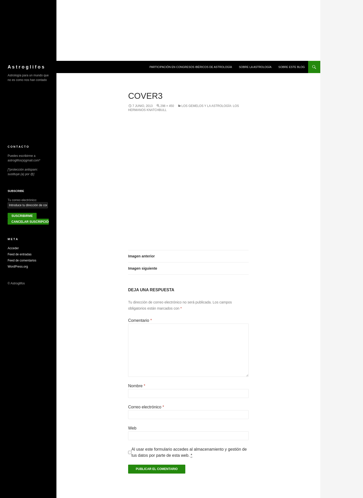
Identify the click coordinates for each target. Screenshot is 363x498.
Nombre (136, 386)
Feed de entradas (20, 254)
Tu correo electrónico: (22, 200)
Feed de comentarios (22, 260)
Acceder (13, 248)
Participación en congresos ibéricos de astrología (190, 66)
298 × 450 (167, 106)
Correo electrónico (146, 407)
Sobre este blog (291, 66)
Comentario (140, 320)
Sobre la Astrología (255, 66)
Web (132, 428)
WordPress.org (18, 266)
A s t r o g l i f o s (26, 67)
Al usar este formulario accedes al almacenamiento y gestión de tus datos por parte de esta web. (189, 452)
